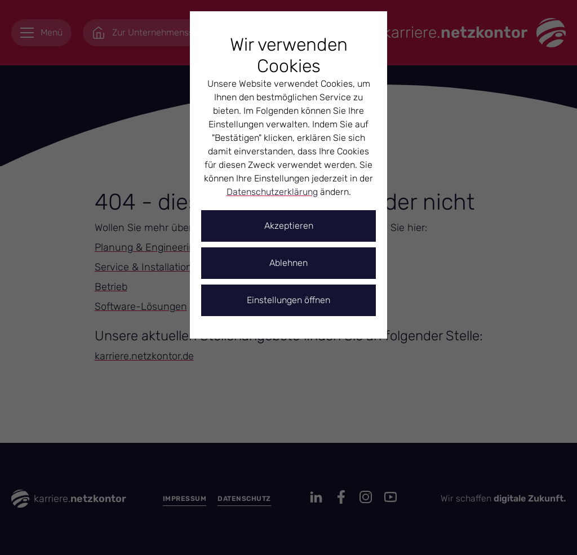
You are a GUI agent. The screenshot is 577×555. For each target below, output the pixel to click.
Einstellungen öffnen (288, 300)
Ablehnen (288, 262)
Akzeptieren (288, 225)
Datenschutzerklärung (272, 192)
